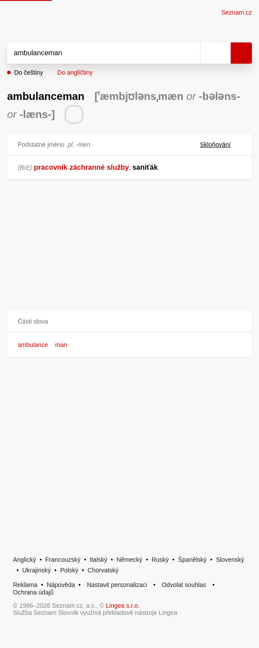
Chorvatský (103, 570)
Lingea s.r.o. (122, 605)
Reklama (25, 584)
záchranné (87, 167)
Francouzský (62, 559)
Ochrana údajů (33, 592)
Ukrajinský (36, 570)
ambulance (33, 344)
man (61, 344)
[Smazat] (190, 53)
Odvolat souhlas (184, 584)
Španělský (192, 559)
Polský (69, 570)
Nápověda (60, 584)
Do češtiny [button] (28, 72)
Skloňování (220, 144)
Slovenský (230, 559)
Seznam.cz (236, 12)
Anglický (24, 559)
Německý (129, 559)
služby (118, 167)
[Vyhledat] (94, 53)
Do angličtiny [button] (75, 72)
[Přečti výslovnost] (74, 114)
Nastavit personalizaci (117, 584)
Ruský (160, 559)
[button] (129, 321)
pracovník (51, 167)
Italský (99, 559)
